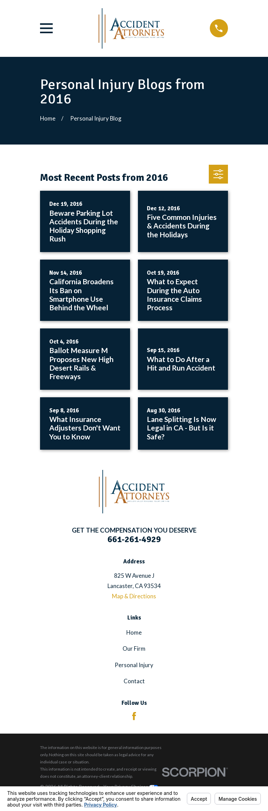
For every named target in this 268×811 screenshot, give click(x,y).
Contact (134, 681)
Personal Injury (134, 665)
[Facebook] (134, 716)
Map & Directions (134, 596)
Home (134, 632)
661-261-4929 (134, 539)
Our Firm (134, 648)
